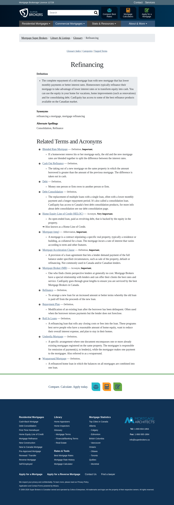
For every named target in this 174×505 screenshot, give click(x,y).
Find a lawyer (108, 474)
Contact (138, 2)
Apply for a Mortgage (31, 474)
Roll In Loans (50, 318)
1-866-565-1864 (142, 434)
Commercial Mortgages (69, 23)
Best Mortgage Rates (63, 455)
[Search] (73, 12)
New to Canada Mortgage (31, 447)
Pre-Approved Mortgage (30, 451)
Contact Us (90, 474)
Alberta (92, 426)
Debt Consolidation (53, 191)
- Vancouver (95, 443)
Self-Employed (25, 464)
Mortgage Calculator (63, 464)
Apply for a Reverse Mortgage (63, 474)
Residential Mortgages (35, 23)
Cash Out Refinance (53, 163)
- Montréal (94, 464)
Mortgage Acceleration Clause (59, 249)
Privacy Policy (83, 482)
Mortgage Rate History (64, 460)
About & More (137, 23)
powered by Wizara (51, 486)
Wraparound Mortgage (54, 358)
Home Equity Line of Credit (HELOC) (63, 213)
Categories (87, 51)
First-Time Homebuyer (29, 430)
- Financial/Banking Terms (66, 438)
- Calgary (93, 430)
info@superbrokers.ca (140, 440)
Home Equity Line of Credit (31, 434)
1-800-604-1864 (141, 429)
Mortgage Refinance (28, 438)
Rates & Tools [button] (62, 451)
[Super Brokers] (32, 12)
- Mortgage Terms (62, 434)
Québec (92, 460)
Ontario (92, 447)
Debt (45, 181)
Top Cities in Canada (98, 421)
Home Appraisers (62, 421)
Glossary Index (74, 51)
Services (150, 2)
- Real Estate (60, 443)
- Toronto (93, 455)
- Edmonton (94, 434)
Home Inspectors (62, 426)
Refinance (48, 290)
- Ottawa (93, 451)
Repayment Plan (51, 304)
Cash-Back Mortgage (28, 421)
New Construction (27, 443)
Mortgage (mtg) (51, 231)
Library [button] (58, 417)
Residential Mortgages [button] (31, 417)
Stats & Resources (103, 23)
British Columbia (96, 438)
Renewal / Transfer (27, 455)
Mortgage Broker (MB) (55, 268)
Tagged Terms (100, 51)
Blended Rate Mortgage (55, 149)
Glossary (58, 430)
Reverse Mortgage (27, 460)
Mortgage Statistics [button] (100, 417)
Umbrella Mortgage (53, 336)
